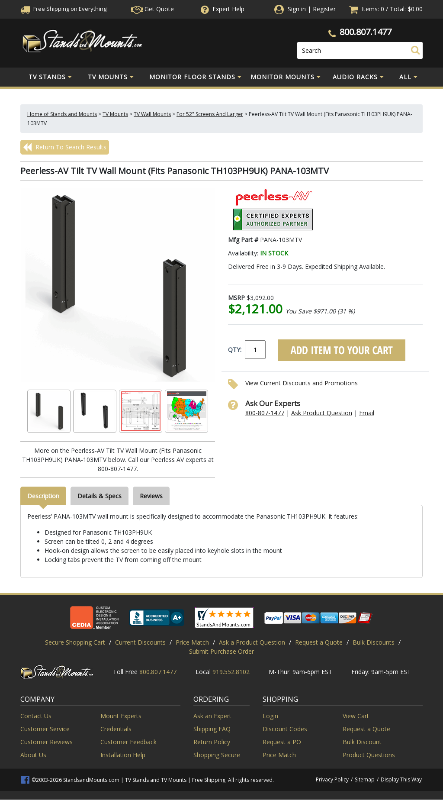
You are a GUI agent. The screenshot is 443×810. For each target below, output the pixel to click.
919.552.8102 (231, 672)
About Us (33, 755)
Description (43, 496)
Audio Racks (358, 77)
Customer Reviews (46, 742)
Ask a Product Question (252, 642)
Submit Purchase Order (221, 651)
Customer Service (45, 729)
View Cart (356, 716)
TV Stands (50, 77)
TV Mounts (111, 77)
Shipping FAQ (212, 729)
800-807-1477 (264, 413)
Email (366, 413)
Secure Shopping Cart (75, 642)
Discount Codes (285, 729)
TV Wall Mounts (152, 114)
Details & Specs (99, 496)
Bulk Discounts (374, 642)
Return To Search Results (64, 147)
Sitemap (365, 779)
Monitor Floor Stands (195, 77)
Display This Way (401, 779)
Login (270, 716)
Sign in (297, 9)
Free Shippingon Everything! (64, 9)
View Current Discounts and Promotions (301, 383)
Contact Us (35, 716)
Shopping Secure (216, 755)
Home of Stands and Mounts (62, 114)
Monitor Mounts (285, 77)
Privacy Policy (332, 779)
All (408, 77)
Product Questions (369, 755)
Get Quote (152, 9)
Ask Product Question (321, 413)
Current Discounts (140, 642)
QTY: (234, 349)
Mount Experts (120, 716)
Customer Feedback (128, 742)
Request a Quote (319, 642)
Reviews (151, 496)
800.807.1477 (366, 31)
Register (324, 9)
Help (221, 9)
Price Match (192, 642)
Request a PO (282, 742)
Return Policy (211, 742)
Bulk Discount (362, 742)
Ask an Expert (212, 716)
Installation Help (122, 755)
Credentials (116, 729)
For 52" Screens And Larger (210, 114)
